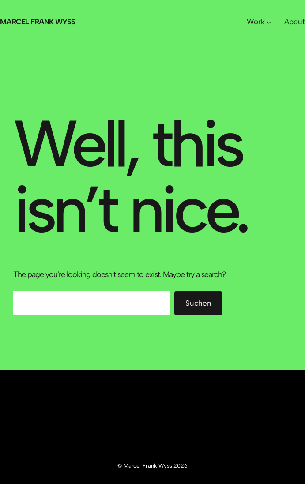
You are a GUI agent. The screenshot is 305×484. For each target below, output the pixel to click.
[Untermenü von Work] (269, 22)
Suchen (198, 303)
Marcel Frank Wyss (37, 21)
